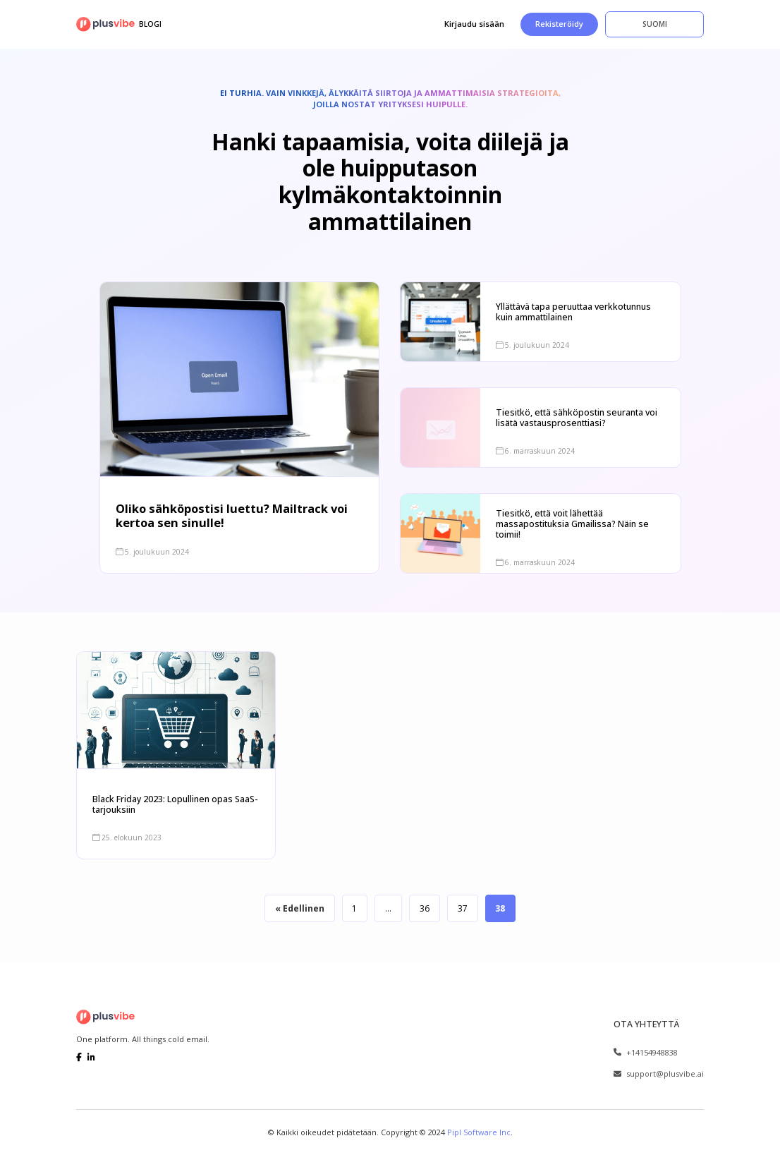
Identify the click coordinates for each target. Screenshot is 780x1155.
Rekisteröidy (559, 23)
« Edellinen (298, 907)
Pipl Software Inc (479, 1131)
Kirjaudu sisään (474, 23)
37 (463, 907)
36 (425, 907)
